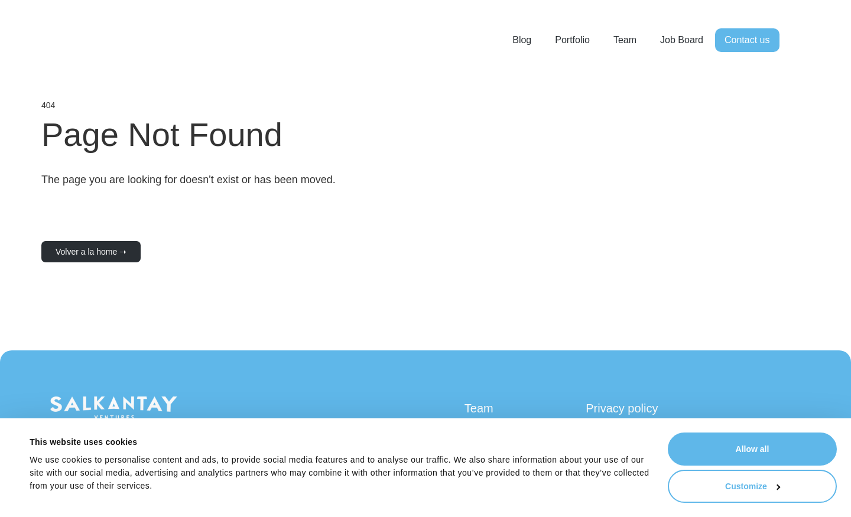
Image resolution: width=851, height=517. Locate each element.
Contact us (747, 40)
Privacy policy (622, 408)
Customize (752, 486)
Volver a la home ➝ (91, 251)
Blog (521, 40)
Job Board (681, 40)
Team (624, 40)
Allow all (752, 449)
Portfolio (572, 40)
